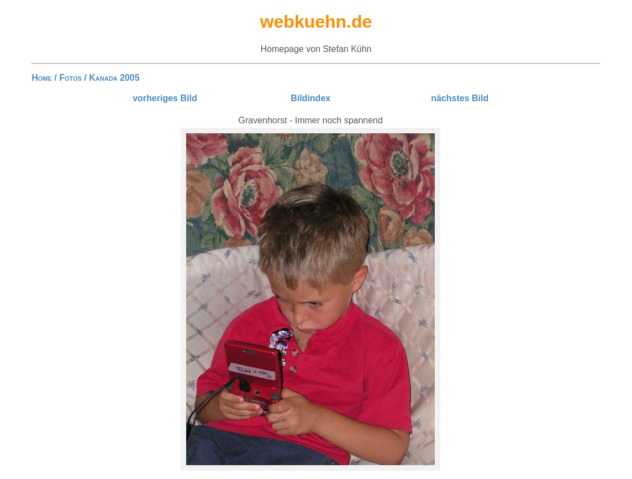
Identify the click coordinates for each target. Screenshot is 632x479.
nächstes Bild (459, 98)
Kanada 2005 (114, 77)
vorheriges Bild (165, 98)
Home (41, 77)
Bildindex (310, 98)
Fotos (70, 77)
